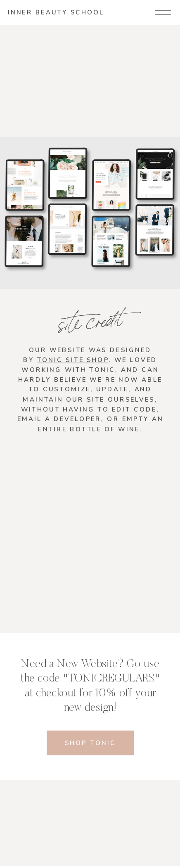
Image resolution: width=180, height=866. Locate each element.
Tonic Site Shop (73, 359)
